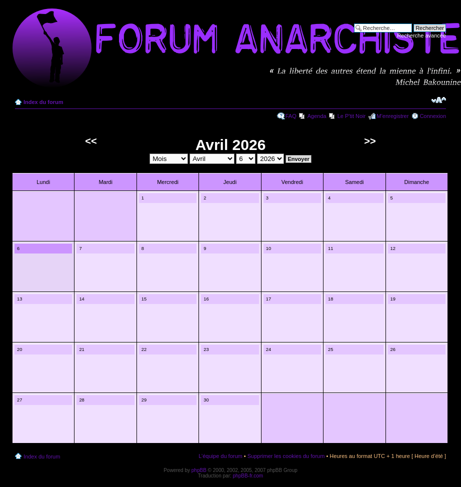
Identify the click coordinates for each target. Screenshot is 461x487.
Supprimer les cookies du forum (286, 456)
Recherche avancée (421, 35)
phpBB (199, 470)
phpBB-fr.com (248, 475)
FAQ (291, 116)
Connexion (433, 116)
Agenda (317, 116)
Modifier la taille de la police (439, 100)
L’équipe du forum (220, 456)
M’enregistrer (392, 116)
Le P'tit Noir (352, 116)
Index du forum (43, 102)
